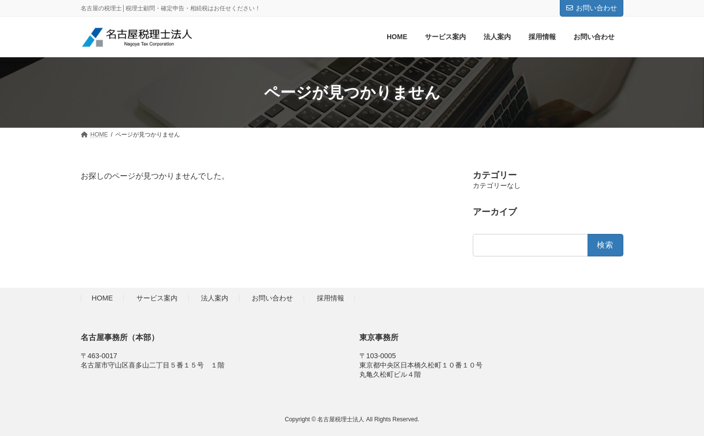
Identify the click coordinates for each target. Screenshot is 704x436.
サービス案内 (156, 298)
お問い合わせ (591, 8)
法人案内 (214, 298)
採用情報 (330, 298)
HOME (102, 298)
